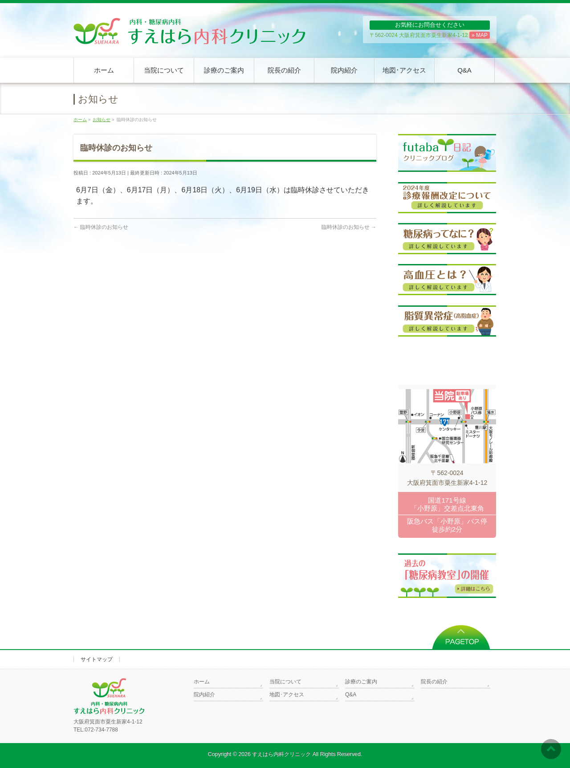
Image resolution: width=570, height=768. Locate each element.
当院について (285, 682)
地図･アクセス (286, 694)
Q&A (350, 694)
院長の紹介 (434, 682)
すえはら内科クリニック (281, 754)
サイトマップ (97, 659)
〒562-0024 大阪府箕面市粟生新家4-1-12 (430, 35)
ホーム (202, 682)
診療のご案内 (361, 682)
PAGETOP (461, 634)
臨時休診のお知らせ (100, 227)
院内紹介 (204, 694)
